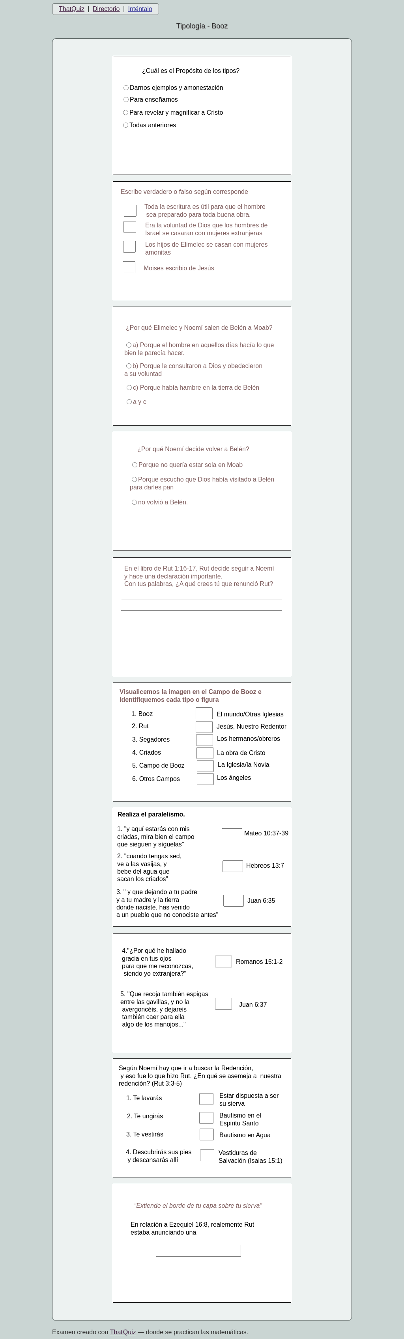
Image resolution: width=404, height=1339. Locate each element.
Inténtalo (140, 9)
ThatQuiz (71, 9)
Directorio (106, 9)
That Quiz (123, 1332)
